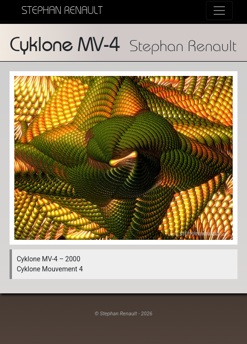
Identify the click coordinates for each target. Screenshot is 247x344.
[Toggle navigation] (219, 10)
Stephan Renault (62, 10)
